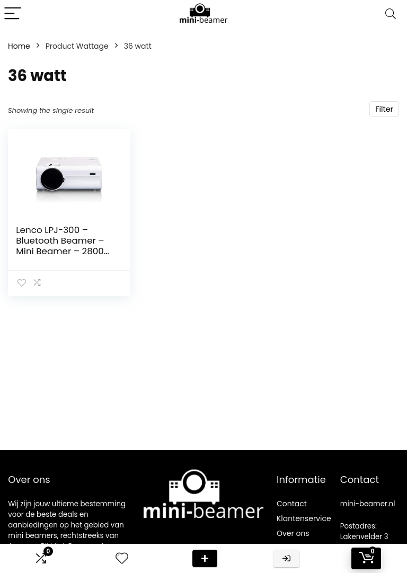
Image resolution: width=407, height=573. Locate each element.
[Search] (390, 14)
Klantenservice (304, 518)
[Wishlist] (122, 558)
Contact (292, 503)
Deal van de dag (204, 558)
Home (19, 46)
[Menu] (12, 14)
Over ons (293, 533)
